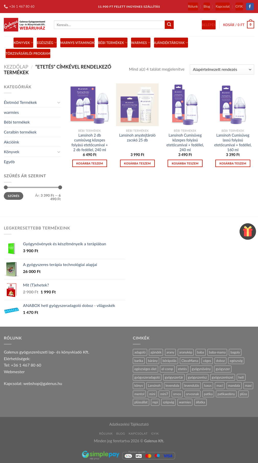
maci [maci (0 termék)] (219, 385)
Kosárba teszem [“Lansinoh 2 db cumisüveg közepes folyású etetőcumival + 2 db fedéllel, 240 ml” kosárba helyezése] (89, 163)
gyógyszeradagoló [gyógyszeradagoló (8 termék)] (147, 377)
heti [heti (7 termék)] (241, 377)
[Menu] (7, 42)
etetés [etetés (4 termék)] (182, 369)
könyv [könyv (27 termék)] (138, 385)
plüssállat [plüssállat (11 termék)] (141, 402)
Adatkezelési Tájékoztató (129, 424)
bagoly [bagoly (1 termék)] (235, 352)
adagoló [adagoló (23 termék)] (140, 352)
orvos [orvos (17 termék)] (177, 394)
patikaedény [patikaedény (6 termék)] (226, 394)
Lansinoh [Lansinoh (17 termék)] (154, 385)
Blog (207, 6)
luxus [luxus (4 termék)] (208, 385)
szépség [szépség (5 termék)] (168, 402)
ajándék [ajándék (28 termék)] (155, 352)
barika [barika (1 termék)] (138, 361)
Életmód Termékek (20, 102)
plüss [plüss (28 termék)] (243, 394)
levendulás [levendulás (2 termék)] (191, 385)
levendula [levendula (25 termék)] (172, 385)
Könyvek (23, 42)
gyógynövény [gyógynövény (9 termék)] (201, 369)
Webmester (14, 371)
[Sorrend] (222, 69)
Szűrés (13, 196)
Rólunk (193, 6)
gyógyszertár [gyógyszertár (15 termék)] (174, 377)
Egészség (47, 42)
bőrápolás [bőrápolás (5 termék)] (169, 361)
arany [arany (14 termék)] (170, 352)
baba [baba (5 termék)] (200, 352)
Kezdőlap (16, 67)
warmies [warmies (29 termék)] (185, 402)
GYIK (239, 6)
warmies (11, 112)
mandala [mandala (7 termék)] (234, 385)
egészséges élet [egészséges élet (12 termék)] (145, 369)
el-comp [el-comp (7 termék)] (167, 369)
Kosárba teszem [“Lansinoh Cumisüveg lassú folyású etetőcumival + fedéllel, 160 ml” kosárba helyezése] (232, 163)
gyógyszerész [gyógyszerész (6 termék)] (197, 377)
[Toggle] (59, 102)
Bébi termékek (17, 121)
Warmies (140, 42)
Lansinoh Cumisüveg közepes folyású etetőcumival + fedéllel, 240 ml (185, 142)
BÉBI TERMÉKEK (112, 42)
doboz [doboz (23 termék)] (220, 361)
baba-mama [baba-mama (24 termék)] (217, 352)
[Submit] (169, 24)
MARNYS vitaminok (77, 43)
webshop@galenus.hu (42, 383)
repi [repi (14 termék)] (155, 402)
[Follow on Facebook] (250, 6)
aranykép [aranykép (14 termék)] (185, 352)
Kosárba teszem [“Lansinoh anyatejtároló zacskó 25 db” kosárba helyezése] (137, 163)
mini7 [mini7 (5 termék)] (164, 394)
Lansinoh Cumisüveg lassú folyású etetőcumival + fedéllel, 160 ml (232, 142)
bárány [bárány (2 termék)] (153, 361)
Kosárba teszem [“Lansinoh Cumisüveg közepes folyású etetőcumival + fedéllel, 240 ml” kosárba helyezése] (185, 163)
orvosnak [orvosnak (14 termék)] (192, 394)
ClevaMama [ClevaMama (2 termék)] (189, 361)
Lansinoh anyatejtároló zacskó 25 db (137, 137)
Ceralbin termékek (20, 131)
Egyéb (9, 161)
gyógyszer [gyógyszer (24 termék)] (223, 369)
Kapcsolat (223, 6)
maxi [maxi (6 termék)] (248, 385)
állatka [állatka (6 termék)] (200, 402)
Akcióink (11, 141)
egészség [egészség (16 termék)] (236, 361)
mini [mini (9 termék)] (152, 394)
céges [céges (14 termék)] (207, 361)
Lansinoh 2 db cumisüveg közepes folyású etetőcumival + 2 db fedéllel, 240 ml (90, 142)
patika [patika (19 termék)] (208, 394)
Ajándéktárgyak (171, 42)
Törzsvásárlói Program (28, 53)
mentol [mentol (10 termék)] (139, 394)
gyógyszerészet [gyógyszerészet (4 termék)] (222, 377)
